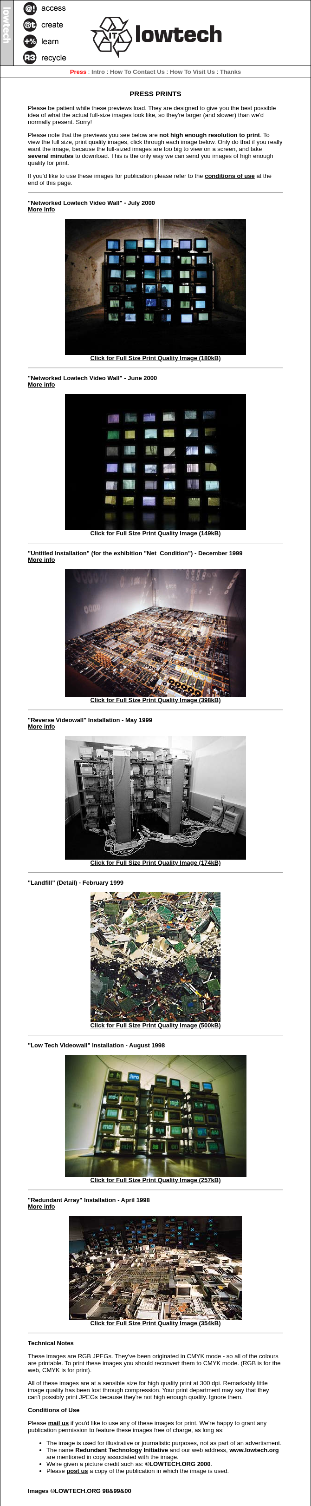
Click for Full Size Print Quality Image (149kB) (155, 531)
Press (78, 71)
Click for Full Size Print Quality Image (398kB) (155, 697)
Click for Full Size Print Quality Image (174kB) (155, 860)
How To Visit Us (192, 71)
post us (77, 1470)
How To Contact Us (137, 71)
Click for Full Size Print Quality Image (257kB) (155, 1177)
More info (41, 209)
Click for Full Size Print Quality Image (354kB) (155, 1321)
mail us (58, 1423)
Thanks (230, 71)
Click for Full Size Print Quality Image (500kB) (155, 1023)
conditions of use (230, 175)
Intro (98, 71)
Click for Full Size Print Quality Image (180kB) (155, 355)
